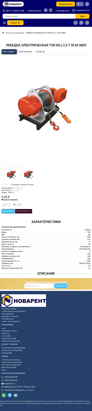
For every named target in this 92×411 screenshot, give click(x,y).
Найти (82, 16)
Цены (4, 370)
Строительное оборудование (13, 348)
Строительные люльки (11, 360)
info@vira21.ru (9, 384)
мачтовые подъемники (11, 365)
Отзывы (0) (40, 52)
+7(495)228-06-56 (62, 11)
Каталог (15, 23)
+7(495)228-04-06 (34, 11)
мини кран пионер (9, 367)
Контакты (6, 333)
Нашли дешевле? (11, 200)
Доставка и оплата (9, 331)
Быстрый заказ (24, 211)
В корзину (8, 211)
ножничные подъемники (12, 362)
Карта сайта (6, 336)
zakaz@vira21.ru (82, 10)
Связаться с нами (9, 338)
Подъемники (7, 353)
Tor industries (18, 188)
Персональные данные (11, 341)
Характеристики (25, 52)
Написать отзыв (27, 185)
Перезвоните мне (65, 4)
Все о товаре (9, 52)
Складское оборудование (12, 350)
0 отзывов (14, 185)
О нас (4, 328)
